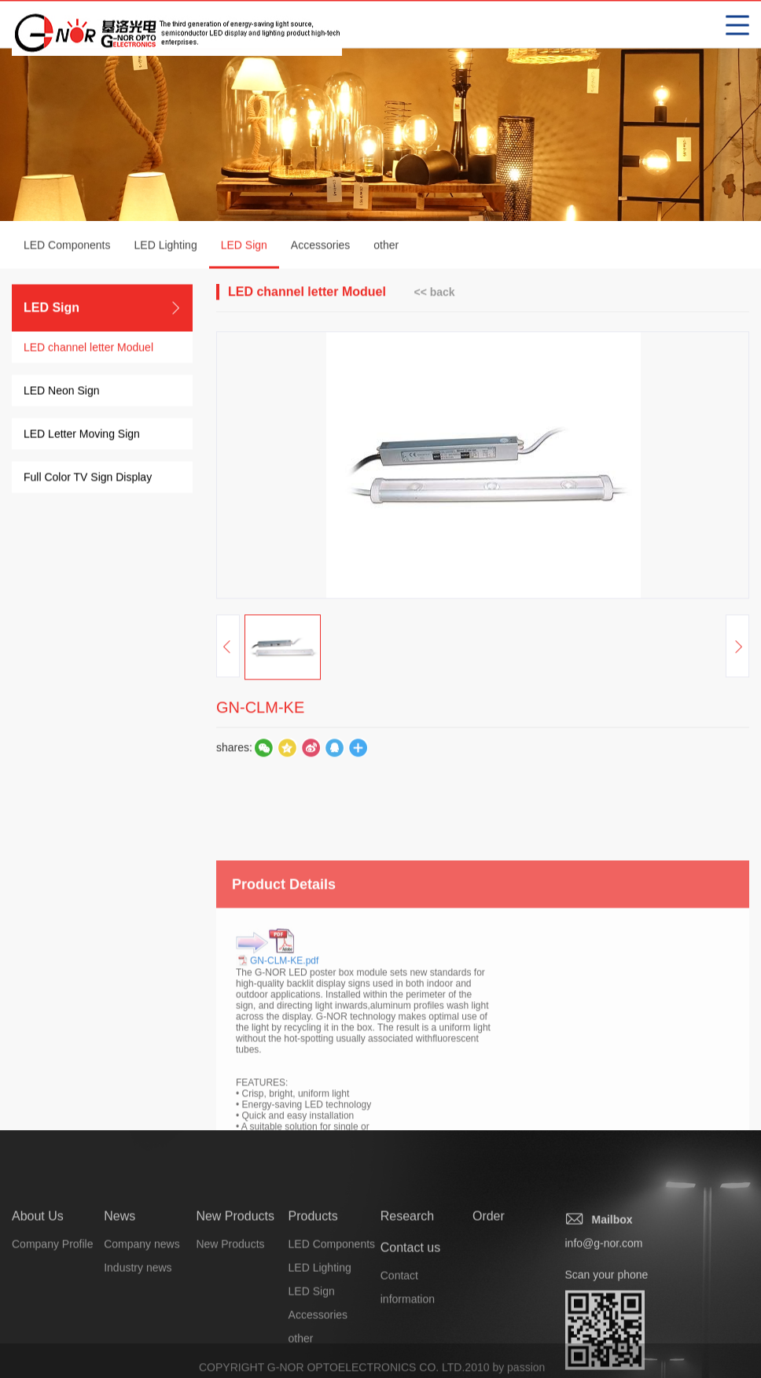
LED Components (67, 247)
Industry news (137, 1317)
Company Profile (53, 1294)
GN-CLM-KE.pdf (284, 1041)
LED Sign (244, 256)
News (119, 1266)
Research (407, 1266)
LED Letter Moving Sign (82, 435)
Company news (142, 1294)
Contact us (410, 1297)
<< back (434, 293)
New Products (235, 1266)
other (386, 247)
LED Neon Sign (62, 392)
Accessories (320, 247)
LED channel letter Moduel (88, 349)
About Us (38, 1266)
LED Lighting (165, 247)
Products (313, 1266)
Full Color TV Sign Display (88, 479)
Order (488, 1266)
